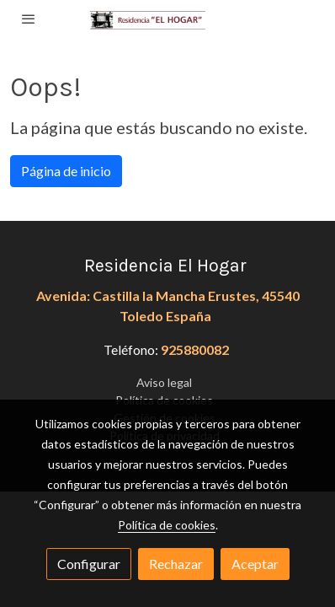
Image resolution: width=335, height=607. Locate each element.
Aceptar (255, 564)
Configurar (88, 564)
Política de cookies (166, 525)
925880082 (195, 349)
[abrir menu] (28, 18)
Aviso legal (164, 382)
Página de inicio (66, 171)
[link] (168, 19)
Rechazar (176, 564)
